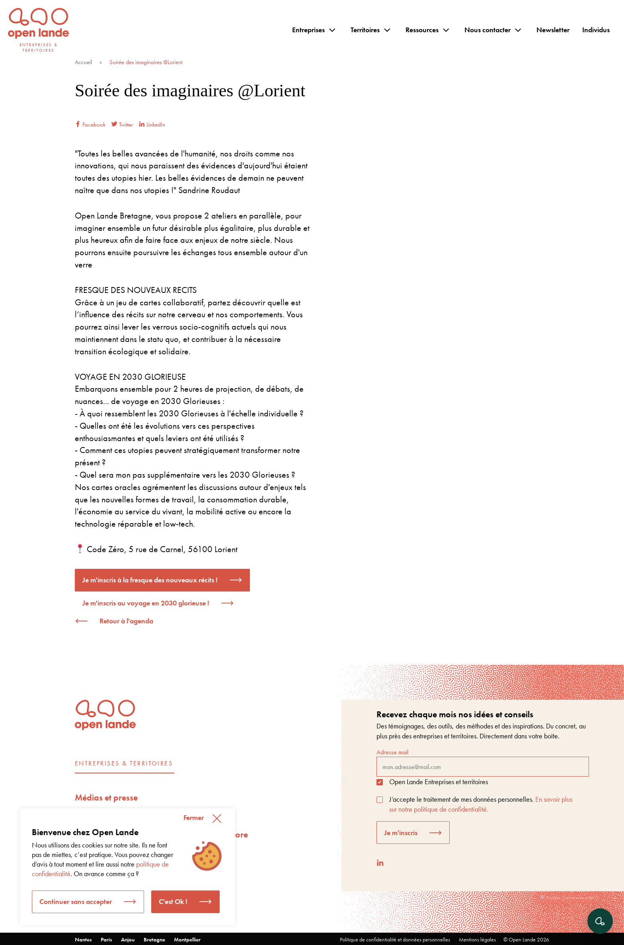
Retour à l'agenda (126, 620)
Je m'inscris (400, 832)
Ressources (422, 29)
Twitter (122, 125)
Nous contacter (487, 29)
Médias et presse (106, 797)
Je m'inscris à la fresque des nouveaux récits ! (150, 579)
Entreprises (308, 29)
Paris (106, 939)
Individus (596, 29)
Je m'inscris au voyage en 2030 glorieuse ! (145, 602)
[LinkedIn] (380, 863)
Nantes (83, 939)
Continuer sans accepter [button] (75, 901)
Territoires (365, 29)
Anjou (128, 939)
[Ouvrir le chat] (600, 921)
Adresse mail (482, 762)
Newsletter (552, 29)
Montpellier (187, 939)
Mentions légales (477, 939)
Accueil (83, 62)
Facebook (90, 125)
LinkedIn (152, 125)
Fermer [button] (193, 817)
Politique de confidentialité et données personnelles (395, 939)
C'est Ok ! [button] (173, 901)
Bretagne (154, 939)
